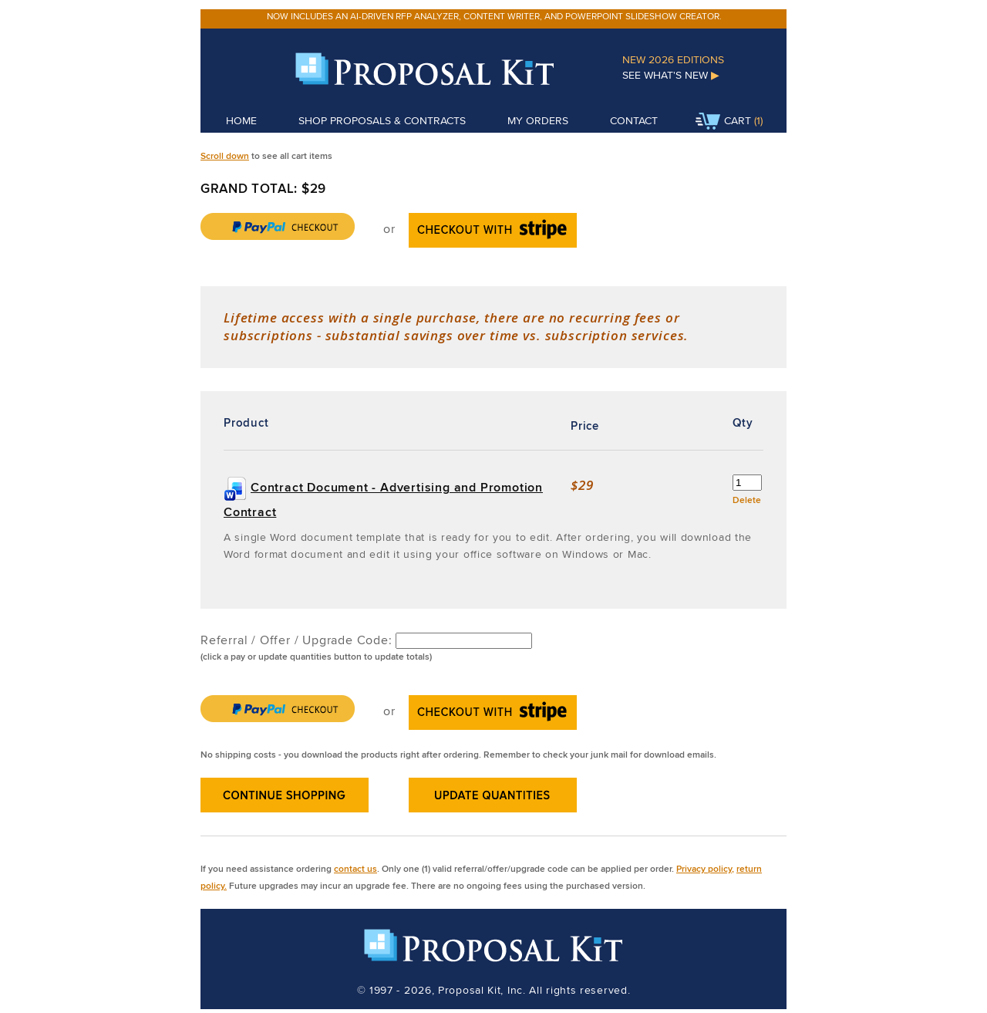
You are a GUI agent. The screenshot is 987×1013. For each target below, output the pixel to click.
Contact (634, 120)
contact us (355, 868)
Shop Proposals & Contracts (382, 120)
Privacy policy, (705, 868)
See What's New (670, 75)
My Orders (537, 120)
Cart (723, 122)
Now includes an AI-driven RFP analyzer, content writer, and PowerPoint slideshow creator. (494, 15)
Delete (747, 499)
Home (241, 120)
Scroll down (224, 155)
